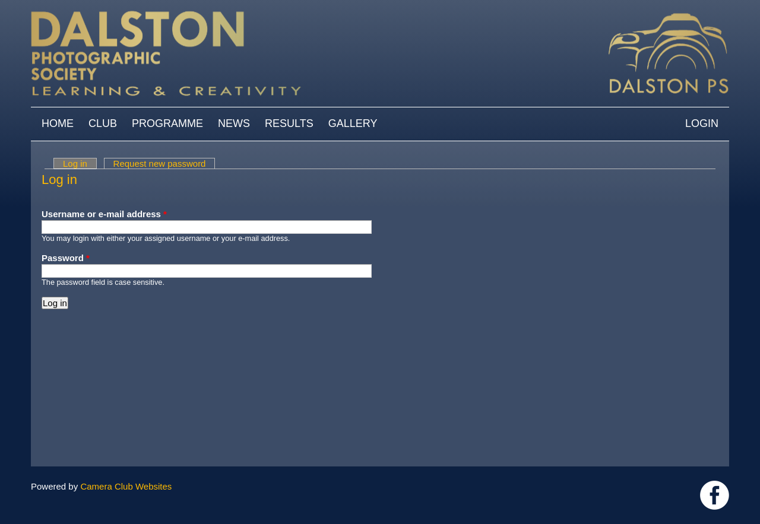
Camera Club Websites (126, 486)
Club (102, 123)
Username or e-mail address (104, 214)
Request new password (159, 163)
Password (66, 258)
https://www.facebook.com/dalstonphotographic (714, 495)
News (234, 123)
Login (701, 123)
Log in (80, 163)
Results (289, 123)
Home (58, 123)
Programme (167, 123)
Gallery (353, 123)
